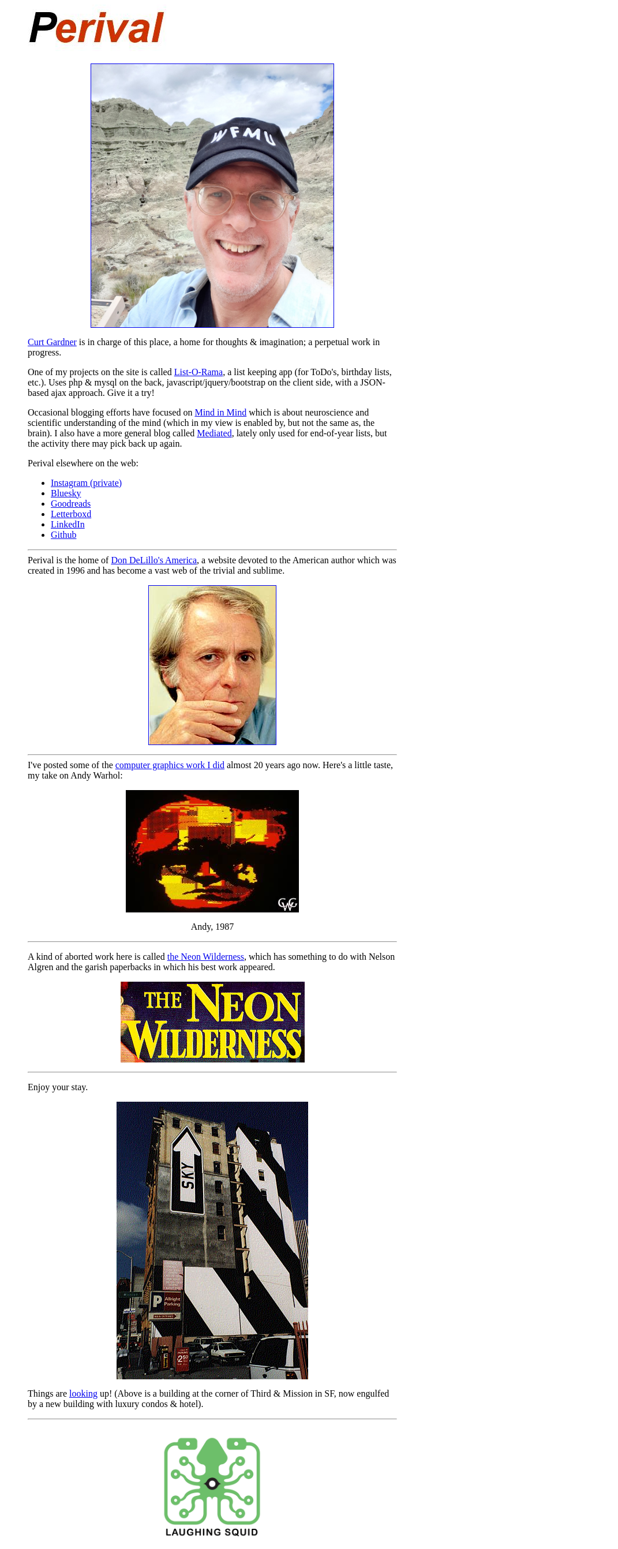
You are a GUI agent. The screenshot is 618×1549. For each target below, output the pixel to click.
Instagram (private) (86, 483)
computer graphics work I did (169, 765)
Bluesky (66, 493)
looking (83, 1393)
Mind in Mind (220, 412)
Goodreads (71, 503)
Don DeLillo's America (154, 560)
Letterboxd (71, 514)
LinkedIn (68, 524)
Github (63, 535)
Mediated (214, 433)
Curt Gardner (52, 342)
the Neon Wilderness (205, 956)
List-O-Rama (198, 372)
